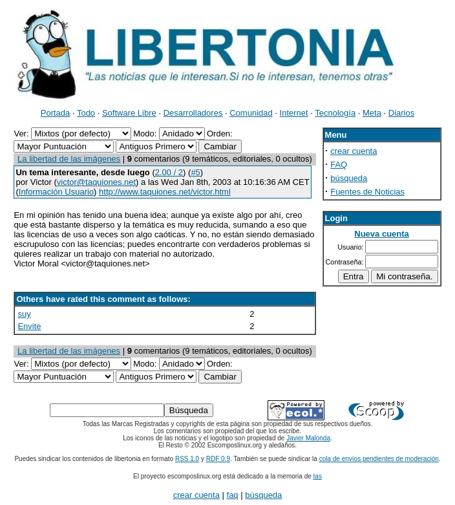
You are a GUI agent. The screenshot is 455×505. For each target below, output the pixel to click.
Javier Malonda (308, 438)
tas (317, 476)
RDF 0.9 (218, 458)
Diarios (401, 113)
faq (232, 495)
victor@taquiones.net (96, 182)
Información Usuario (56, 192)
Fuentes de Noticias (367, 192)
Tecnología (335, 113)
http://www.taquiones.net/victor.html (165, 192)
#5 (195, 172)
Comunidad (251, 113)
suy (23, 314)
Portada (55, 113)
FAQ (338, 164)
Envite (29, 326)
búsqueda (348, 178)
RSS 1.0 (187, 458)
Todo (86, 113)
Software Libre (129, 113)
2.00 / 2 (169, 172)
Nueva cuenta (381, 234)
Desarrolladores (193, 113)
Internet (294, 113)
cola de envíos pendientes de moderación (379, 458)
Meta (372, 113)
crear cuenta (353, 151)
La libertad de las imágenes (68, 159)
